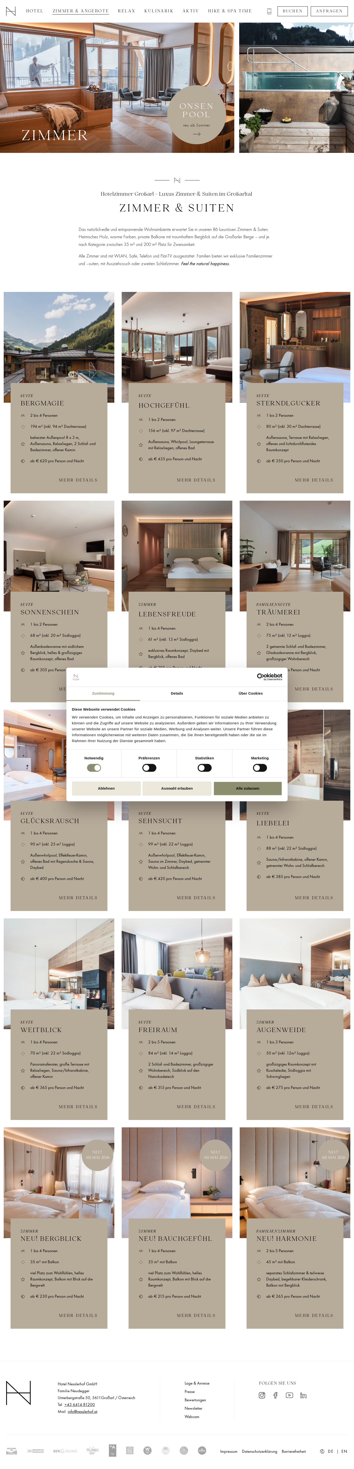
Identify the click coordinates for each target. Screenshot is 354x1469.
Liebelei (273, 824)
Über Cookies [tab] (251, 693)
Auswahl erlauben (177, 788)
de (331, 1451)
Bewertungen (195, 1400)
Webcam (192, 1416)
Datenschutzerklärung (259, 1451)
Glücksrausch (50, 821)
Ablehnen (106, 788)
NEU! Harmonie (286, 1239)
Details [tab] (177, 693)
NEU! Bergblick (51, 1239)
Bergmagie (42, 404)
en (344, 1451)
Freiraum (157, 1030)
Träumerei (278, 613)
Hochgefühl (164, 406)
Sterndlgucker (288, 404)
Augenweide (281, 1030)
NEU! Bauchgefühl (175, 1239)
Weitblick (41, 1030)
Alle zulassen (247, 788)
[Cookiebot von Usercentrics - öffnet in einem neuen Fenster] (260, 677)
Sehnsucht (160, 821)
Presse (190, 1391)
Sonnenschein (49, 613)
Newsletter (193, 1408)
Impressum (228, 1451)
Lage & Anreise (197, 1383)
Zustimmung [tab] (103, 693)
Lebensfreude (167, 615)
